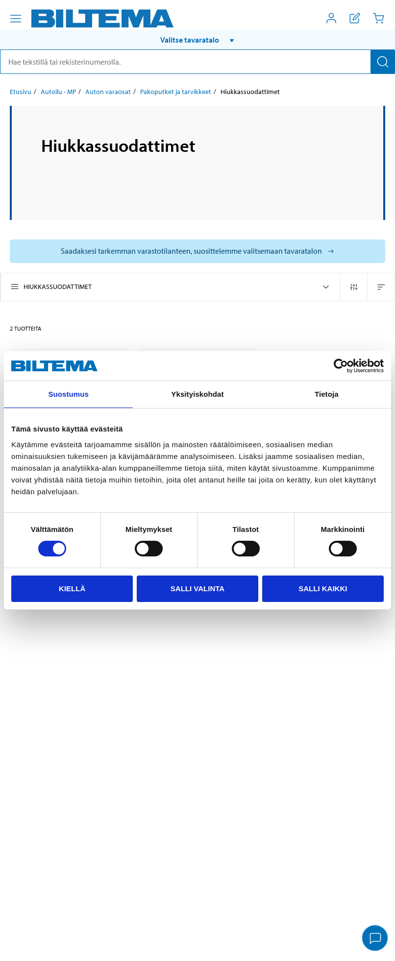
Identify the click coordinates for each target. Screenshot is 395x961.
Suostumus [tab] (68, 394)
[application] (375, 939)
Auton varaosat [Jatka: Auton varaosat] (108, 91)
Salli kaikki (322, 588)
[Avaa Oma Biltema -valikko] (331, 18)
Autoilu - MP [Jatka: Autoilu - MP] (58, 91)
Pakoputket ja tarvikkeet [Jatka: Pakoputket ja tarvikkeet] (175, 91)
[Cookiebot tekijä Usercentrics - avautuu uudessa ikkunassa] (341, 366)
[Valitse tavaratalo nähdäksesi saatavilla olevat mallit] (197, 251)
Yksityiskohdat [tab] (197, 394)
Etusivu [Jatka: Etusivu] (20, 91)
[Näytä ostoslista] (355, 18)
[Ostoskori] (378, 18)
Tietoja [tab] (327, 394)
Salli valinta (197, 588)
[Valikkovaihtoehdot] (15, 18)
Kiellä (72, 588)
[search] (197, 61)
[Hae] (382, 61)
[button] (197, 39)
